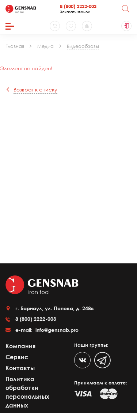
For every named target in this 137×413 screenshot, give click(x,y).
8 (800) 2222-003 (78, 6)
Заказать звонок (75, 12)
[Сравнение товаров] (87, 26)
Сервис (16, 357)
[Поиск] (126, 8)
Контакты (20, 368)
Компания (20, 346)
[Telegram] (102, 360)
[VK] (82, 360)
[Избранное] (71, 26)
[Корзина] (55, 26)
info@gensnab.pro (56, 330)
